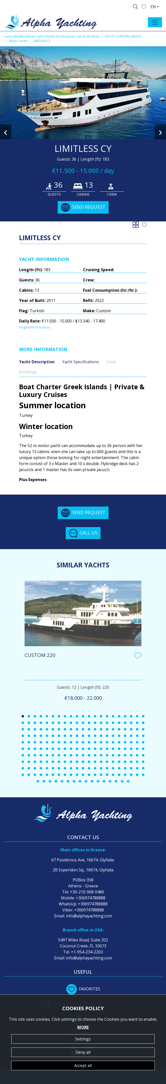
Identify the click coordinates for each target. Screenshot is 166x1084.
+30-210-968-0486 (87, 892)
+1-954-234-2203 (87, 952)
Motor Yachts (18, 41)
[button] (143, 6)
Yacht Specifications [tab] (80, 362)
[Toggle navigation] (155, 22)
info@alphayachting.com (89, 916)
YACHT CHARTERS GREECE (123, 36)
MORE (83, 1027)
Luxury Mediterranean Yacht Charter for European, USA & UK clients (52, 36)
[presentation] (5, 131)
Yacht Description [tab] (37, 362)
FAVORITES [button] (83, 989)
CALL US (83, 533)
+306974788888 (90, 898)
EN (153, 7)
